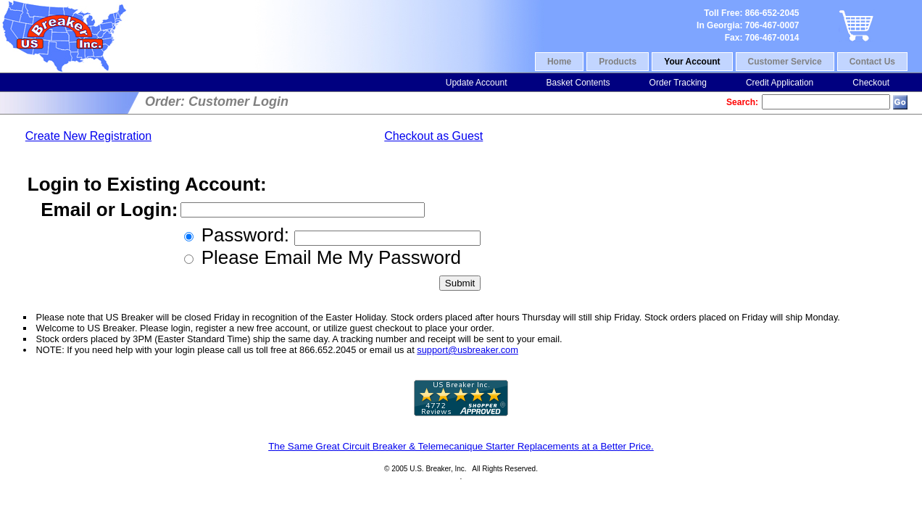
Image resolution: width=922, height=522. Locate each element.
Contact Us (872, 62)
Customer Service (785, 62)
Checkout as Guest (433, 136)
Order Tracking (678, 83)
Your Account (692, 62)
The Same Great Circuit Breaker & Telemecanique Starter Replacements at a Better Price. (461, 446)
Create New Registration (88, 136)
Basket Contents (578, 83)
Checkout (870, 83)
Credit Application (779, 83)
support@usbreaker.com (467, 349)
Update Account (476, 83)
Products (617, 62)
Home (559, 62)
